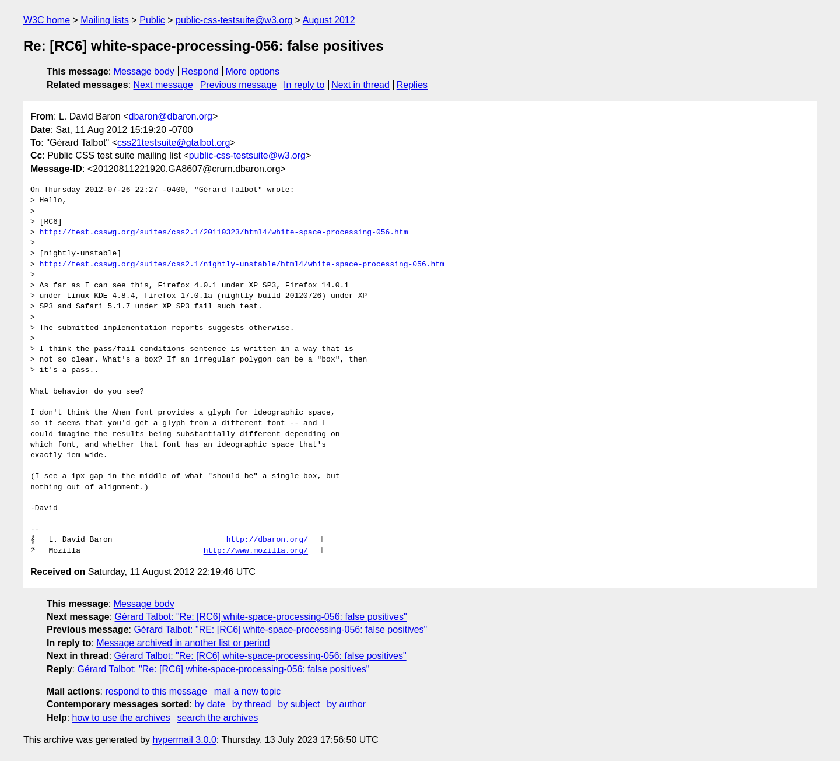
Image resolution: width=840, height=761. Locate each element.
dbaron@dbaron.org (170, 116)
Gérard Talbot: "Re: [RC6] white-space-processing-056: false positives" (261, 617)
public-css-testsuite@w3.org (234, 20)
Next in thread (360, 85)
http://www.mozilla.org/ (256, 551)
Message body (144, 71)
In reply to (304, 85)
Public (152, 20)
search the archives (217, 718)
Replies (412, 85)
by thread (251, 704)
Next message (163, 85)
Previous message (238, 85)
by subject (299, 704)
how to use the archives (121, 718)
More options (253, 71)
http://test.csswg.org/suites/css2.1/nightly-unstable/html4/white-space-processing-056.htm (242, 264)
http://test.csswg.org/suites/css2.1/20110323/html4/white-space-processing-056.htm (224, 232)
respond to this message (155, 691)
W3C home (46, 20)
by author (346, 704)
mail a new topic (247, 691)
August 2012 (329, 20)
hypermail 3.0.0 (184, 740)
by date (209, 704)
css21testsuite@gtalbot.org (173, 143)
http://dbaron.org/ (267, 540)
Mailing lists (104, 20)
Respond (200, 71)
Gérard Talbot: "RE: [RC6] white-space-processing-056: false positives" (280, 629)
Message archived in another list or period (183, 643)
